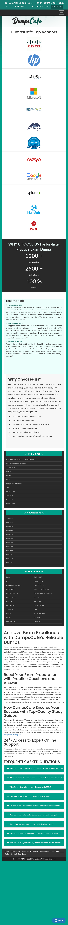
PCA (8, 577)
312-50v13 (10, 467)
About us (25, 851)
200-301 (9, 496)
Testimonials (44, 851)
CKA (8, 617)
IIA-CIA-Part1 (11, 621)
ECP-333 (9, 550)
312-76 (37, 621)
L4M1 (36, 609)
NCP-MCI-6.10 (12, 593)
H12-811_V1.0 (39, 613)
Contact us (55, 851)
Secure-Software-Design (43, 593)
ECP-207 (9, 534)
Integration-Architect (14, 484)
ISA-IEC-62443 (39, 605)
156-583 (9, 518)
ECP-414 (9, 554)
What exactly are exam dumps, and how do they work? (29, 796)
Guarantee (34, 851)
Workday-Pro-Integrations (16, 463)
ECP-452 (9, 563)
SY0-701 (9, 609)
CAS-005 (9, 500)
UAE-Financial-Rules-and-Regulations (20, 459)
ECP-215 (9, 538)
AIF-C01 (9, 601)
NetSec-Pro (38, 581)
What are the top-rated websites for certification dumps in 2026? (33, 833)
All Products (15, 851)
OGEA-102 (10, 492)
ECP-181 (9, 526)
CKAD (8, 479)
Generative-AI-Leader (14, 585)
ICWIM (37, 597)
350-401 (37, 617)
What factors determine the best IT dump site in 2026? (29, 787)
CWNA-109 (10, 504)
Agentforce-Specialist (42, 589)
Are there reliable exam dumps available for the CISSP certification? (33, 805)
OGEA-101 (10, 605)
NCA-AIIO (10, 589)
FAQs (7, 854)
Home (7, 851)
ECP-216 (9, 542)
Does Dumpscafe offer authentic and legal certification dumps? (32, 815)
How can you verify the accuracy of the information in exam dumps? (34, 843)
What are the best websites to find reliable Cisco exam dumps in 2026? (35, 768)
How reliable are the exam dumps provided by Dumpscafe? (30, 824)
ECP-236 (9, 546)
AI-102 (9, 613)
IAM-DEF (9, 522)
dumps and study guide (12, 735)
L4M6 (8, 475)
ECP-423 (9, 559)
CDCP (8, 471)
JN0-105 (37, 601)
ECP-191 (9, 530)
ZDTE (8, 488)
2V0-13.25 (38, 577)
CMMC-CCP (11, 597)
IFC (7, 581)
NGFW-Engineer (40, 585)
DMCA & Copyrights (18, 854)
